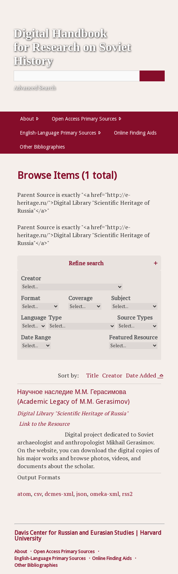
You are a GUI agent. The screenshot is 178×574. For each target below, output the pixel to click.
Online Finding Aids (135, 133)
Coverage (80, 298)
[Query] (89, 76)
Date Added (142, 375)
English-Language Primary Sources (58, 133)
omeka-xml (104, 494)
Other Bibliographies (42, 147)
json (81, 494)
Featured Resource (133, 337)
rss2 (127, 494)
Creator (31, 278)
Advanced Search (34, 87)
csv (38, 494)
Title (92, 375)
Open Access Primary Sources (84, 119)
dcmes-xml (59, 494)
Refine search (86, 263)
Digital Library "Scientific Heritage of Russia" (72, 413)
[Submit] (152, 76)
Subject (121, 298)
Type (54, 317)
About (27, 119)
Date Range (36, 337)
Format (30, 298)
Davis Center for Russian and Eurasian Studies (74, 532)
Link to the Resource (44, 423)
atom (24, 494)
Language (33, 317)
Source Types (134, 317)
